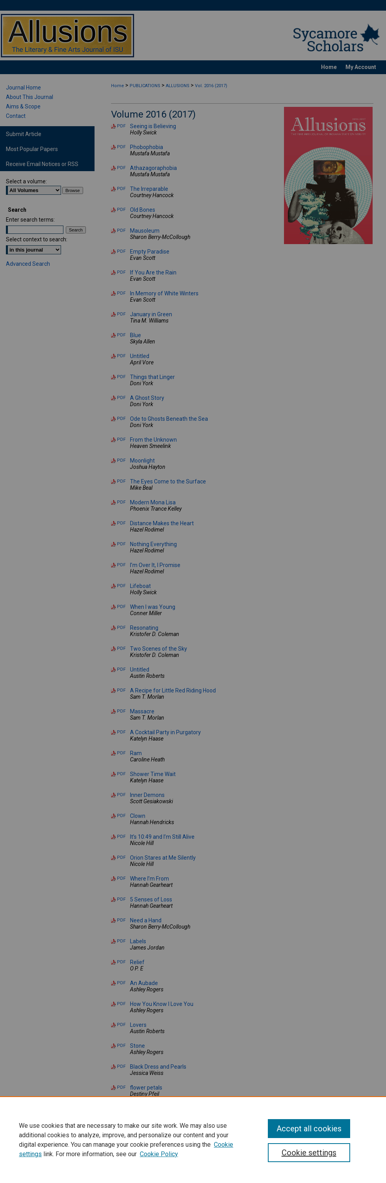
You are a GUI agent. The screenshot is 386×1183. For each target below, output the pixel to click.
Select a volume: (26, 181)
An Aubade (144, 983)
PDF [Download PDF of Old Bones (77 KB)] (121, 209)
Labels (138, 941)
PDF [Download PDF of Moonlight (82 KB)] (121, 460)
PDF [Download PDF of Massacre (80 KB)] (121, 711)
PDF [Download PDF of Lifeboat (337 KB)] (121, 585)
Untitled (139, 356)
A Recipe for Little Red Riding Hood (173, 690)
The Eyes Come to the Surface (168, 481)
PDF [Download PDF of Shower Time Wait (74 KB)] (121, 773)
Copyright (139, 1173)
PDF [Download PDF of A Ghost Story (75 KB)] (121, 397)
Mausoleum (145, 231)
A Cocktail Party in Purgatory (165, 732)
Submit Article (23, 134)
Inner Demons (147, 795)
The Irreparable (149, 189)
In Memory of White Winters (164, 293)
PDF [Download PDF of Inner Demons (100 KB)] (121, 794)
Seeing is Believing (153, 126)
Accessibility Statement (238, 1165)
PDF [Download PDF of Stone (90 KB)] (121, 1045)
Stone (137, 1046)
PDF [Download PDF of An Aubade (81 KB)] (121, 982)
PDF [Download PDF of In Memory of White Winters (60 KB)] (121, 293)
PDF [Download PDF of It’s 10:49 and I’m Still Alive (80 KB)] (121, 836)
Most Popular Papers (32, 149)
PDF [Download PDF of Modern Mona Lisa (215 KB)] (121, 502)
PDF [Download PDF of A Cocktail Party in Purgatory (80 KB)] (121, 732)
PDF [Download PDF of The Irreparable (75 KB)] (121, 188)
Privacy (114, 1173)
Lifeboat (140, 586)
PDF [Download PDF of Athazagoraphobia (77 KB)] (121, 167)
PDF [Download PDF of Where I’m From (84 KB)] (121, 878)
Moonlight (142, 460)
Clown (137, 816)
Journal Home (23, 87)
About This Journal (29, 97)
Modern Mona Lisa (153, 502)
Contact (16, 116)
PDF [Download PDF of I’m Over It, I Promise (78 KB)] (121, 564)
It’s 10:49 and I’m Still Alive (162, 837)
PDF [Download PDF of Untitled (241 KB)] (121, 355)
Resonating (144, 628)
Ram (136, 753)
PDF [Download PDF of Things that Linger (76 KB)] (121, 376)
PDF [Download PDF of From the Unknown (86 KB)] (121, 439)
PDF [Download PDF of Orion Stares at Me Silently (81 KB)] (121, 857)
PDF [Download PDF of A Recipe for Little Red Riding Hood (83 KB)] (121, 690)
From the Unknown (153, 440)
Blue (135, 335)
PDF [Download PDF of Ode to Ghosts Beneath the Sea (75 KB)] (121, 418)
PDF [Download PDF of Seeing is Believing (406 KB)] (121, 126)
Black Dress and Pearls (158, 1067)
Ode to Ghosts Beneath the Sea (169, 419)
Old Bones (142, 210)
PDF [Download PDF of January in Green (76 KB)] (121, 314)
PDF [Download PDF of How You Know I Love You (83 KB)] (121, 1003)
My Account (187, 1165)
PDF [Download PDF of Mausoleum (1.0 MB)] (121, 230)
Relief (137, 962)
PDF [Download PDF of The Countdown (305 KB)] (121, 1108)
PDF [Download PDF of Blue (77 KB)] (121, 335)
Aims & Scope (23, 106)
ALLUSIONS (177, 85)
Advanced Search (28, 264)
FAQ (159, 1165)
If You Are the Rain (153, 272)
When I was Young (152, 607)
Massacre (142, 711)
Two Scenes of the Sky (158, 649)
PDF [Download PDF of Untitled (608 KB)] (121, 669)
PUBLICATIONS (145, 85)
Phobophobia (146, 147)
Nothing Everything (153, 544)
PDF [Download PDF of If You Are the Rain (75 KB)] (121, 272)
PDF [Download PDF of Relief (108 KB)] (121, 962)
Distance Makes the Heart (162, 523)
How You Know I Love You (161, 1004)
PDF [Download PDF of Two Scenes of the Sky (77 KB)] (121, 648)
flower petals (146, 1087)
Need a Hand (145, 920)
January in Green (151, 314)
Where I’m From (149, 878)
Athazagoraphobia (153, 168)
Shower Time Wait (153, 774)
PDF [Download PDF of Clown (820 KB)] (121, 815)
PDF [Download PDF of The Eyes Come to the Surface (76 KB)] (121, 481)
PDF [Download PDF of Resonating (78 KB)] (121, 627)
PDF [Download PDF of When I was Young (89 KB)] (121, 606)
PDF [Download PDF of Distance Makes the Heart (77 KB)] (121, 523)
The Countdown (150, 1108)
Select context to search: (36, 239)
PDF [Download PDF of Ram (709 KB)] (121, 753)
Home (117, 85)
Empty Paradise (149, 251)
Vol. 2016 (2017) (211, 85)
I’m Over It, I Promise (155, 565)
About (138, 1165)
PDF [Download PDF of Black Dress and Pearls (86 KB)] (121, 1066)
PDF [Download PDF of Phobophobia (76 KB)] (121, 146)
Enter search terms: (30, 219)
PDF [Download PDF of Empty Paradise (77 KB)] (121, 251)
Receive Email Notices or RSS (42, 164)
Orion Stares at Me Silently (163, 858)
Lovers (138, 1025)
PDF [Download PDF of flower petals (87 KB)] (121, 1087)
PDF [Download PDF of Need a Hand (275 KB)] (121, 920)
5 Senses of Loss (151, 899)
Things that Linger (152, 377)
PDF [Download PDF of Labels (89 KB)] (121, 941)
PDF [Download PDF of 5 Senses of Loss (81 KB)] (121, 899)
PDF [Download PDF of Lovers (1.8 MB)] (121, 1024)
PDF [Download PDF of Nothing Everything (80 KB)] (121, 544)
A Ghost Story (147, 398)
